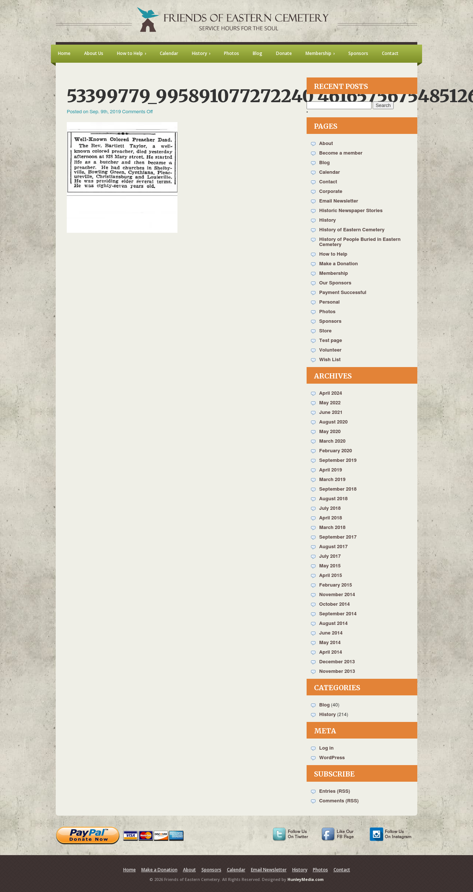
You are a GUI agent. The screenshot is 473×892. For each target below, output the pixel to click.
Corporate (330, 191)
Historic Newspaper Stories (351, 210)
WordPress (332, 758)
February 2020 (335, 451)
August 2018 (333, 499)
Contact (328, 182)
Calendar (329, 172)
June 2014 (330, 633)
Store (325, 331)
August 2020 (333, 422)
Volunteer (330, 350)
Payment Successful (342, 292)
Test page (330, 340)
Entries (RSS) (334, 791)
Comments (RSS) (339, 801)
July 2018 (330, 508)
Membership (333, 273)
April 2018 (330, 518)
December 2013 (337, 662)
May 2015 (330, 566)
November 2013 (337, 671)
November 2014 (337, 594)
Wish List (330, 359)
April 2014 (330, 652)
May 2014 (330, 642)
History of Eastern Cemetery (351, 230)
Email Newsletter (338, 201)
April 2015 (330, 575)
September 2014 (337, 614)
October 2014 (334, 604)
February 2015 (335, 585)
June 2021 (330, 412)
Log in (326, 748)
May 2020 (330, 431)
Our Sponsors (335, 283)
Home (129, 870)
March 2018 (332, 527)
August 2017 (333, 546)
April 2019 (330, 470)
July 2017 (330, 556)
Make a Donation (338, 264)
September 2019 (337, 460)
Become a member (340, 153)
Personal (329, 302)
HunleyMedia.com (305, 879)
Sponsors (330, 321)
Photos (327, 312)
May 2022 (330, 403)
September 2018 (337, 489)
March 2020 (332, 441)
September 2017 (337, 537)
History (327, 220)
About (326, 143)
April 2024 (330, 393)
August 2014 (333, 623)
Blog (324, 162)
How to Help (333, 254)
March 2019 (332, 479)
